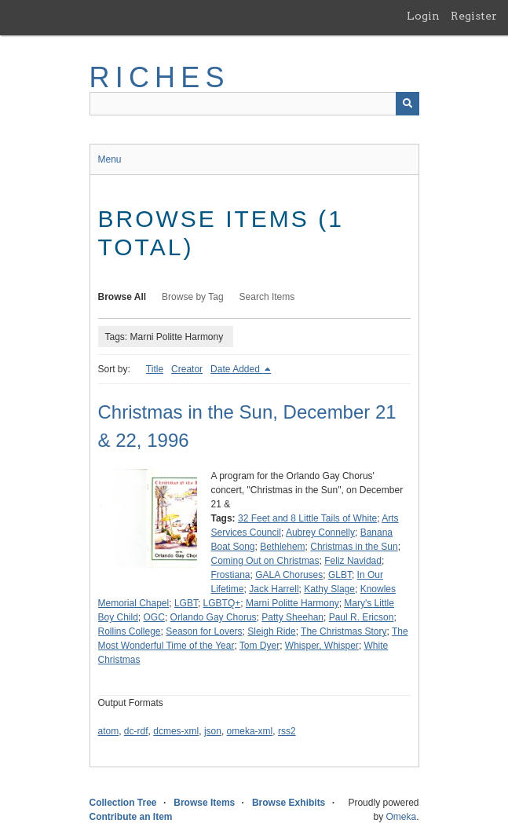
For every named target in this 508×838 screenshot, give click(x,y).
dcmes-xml (176, 731)
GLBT (340, 574)
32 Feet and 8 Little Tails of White (307, 518)
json (212, 731)
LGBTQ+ (222, 603)
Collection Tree (123, 802)
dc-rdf (136, 731)
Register (474, 15)
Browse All (122, 296)
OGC (154, 617)
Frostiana (230, 574)
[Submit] (407, 103)
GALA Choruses (289, 574)
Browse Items (204, 802)
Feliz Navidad (353, 560)
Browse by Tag (193, 296)
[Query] (254, 103)
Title (154, 369)
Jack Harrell (273, 589)
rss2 (287, 731)
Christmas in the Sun (353, 546)
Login (423, 15)
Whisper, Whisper (322, 645)
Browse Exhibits (288, 802)
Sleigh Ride (271, 631)
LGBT (186, 603)
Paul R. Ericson (361, 617)
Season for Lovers (204, 631)
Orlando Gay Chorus (213, 617)
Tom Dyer (259, 645)
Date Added (236, 369)
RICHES (160, 77)
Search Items (267, 296)
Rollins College (129, 631)
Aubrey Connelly (320, 532)
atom (108, 731)
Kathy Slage (329, 589)
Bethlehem (282, 546)
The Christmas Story (343, 631)
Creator (187, 369)
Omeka (401, 816)
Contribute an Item (131, 816)
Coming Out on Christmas (265, 560)
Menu (110, 159)
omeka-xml (250, 731)
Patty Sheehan (292, 617)
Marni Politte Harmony (292, 603)
